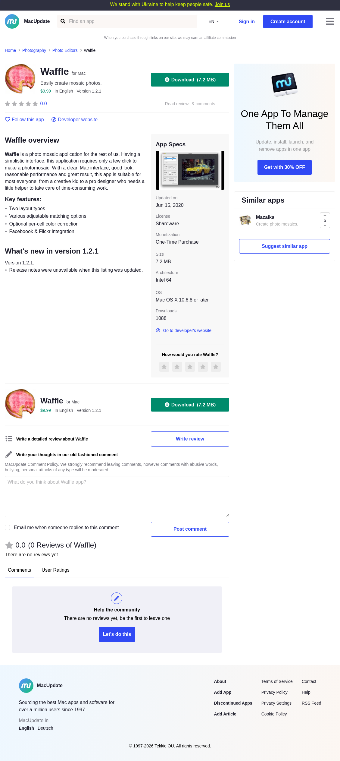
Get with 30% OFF (284, 167)
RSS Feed (311, 703)
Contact (309, 681)
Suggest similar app (284, 246)
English (26, 728)
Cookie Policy (274, 714)
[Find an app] (62, 21)
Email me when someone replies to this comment (66, 527)
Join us (222, 4)
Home (10, 50)
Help (306, 692)
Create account (287, 21)
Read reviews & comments (190, 103)
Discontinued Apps (233, 703)
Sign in (247, 21)
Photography (34, 50)
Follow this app (24, 119)
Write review (190, 439)
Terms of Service (277, 681)
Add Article (225, 714)
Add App (223, 692)
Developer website (74, 119)
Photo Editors (65, 50)
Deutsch (45, 728)
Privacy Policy (274, 692)
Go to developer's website (183, 330)
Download (190, 79)
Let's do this (117, 634)
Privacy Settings (276, 703)
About (220, 681)
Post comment (190, 529)
